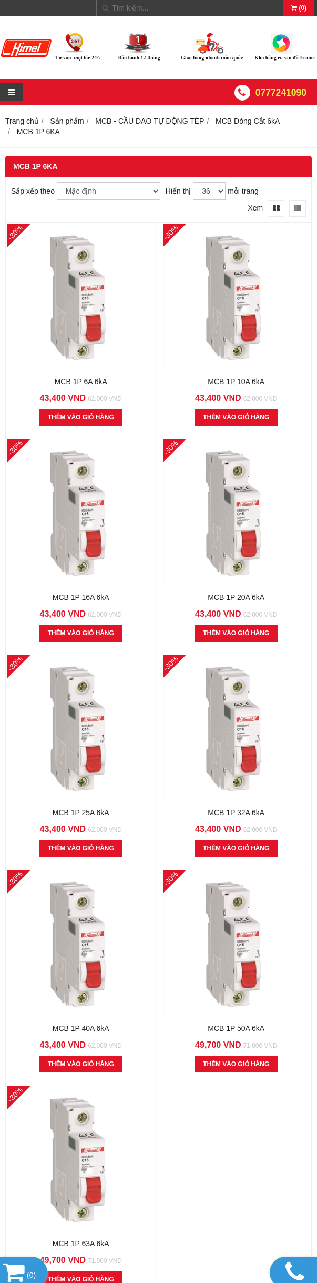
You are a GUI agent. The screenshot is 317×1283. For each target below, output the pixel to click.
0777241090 (280, 92)
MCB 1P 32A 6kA (236, 812)
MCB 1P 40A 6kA (81, 1028)
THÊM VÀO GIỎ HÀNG (81, 417)
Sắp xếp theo (33, 191)
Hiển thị (178, 191)
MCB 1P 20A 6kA (236, 597)
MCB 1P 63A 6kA (81, 1243)
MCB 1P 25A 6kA (81, 812)
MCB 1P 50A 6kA (236, 1028)
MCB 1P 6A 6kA (81, 381)
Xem (255, 208)
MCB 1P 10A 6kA (236, 381)
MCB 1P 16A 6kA (81, 597)
